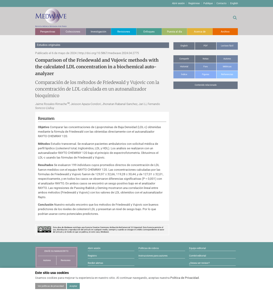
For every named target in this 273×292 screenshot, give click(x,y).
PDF (206, 45)
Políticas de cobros (148, 248)
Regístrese (194, 3)
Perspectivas (47, 31)
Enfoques (149, 31)
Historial (184, 66)
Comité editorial (197, 255)
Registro (92, 255)
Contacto (221, 3)
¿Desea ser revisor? (199, 263)
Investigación (98, 31)
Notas (206, 58)
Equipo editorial (197, 248)
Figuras (205, 74)
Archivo (225, 31)
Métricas (227, 66)
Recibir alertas (95, 263)
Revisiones (123, 31)
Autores (227, 58)
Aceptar (73, 286)
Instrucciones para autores (152, 255)
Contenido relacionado (206, 85)
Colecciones (73, 31)
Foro (205, 66)
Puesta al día (174, 31)
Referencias (227, 74)
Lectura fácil (227, 45)
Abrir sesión (178, 3)
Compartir (184, 58)
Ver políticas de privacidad (51, 286)
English (234, 3)
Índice (184, 74)
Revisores (66, 260)
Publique (208, 3)
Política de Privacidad (184, 277)
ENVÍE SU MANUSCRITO (56, 251)
